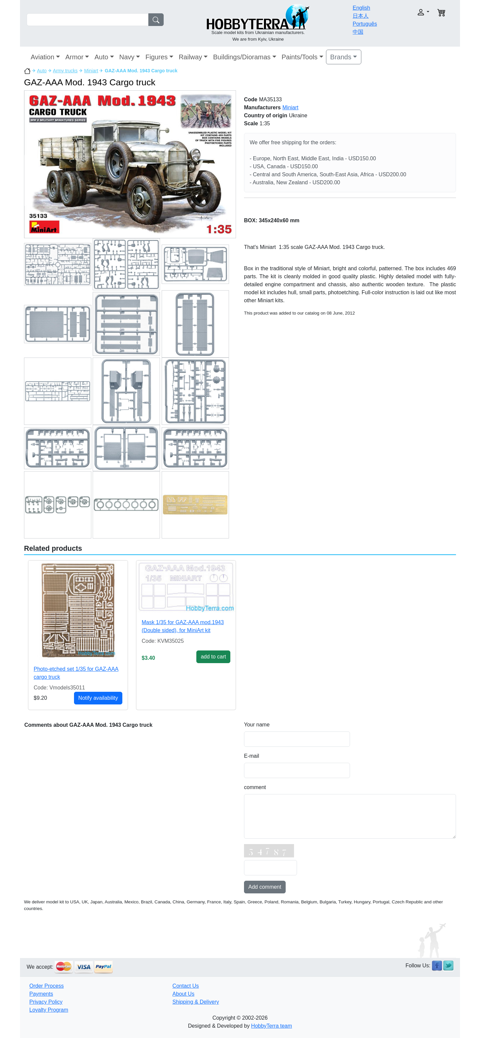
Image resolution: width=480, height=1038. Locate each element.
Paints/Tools (300, 57)
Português (365, 24)
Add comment (264, 887)
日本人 (361, 16)
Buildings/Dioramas (241, 57)
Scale (251, 123)
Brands (340, 57)
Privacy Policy (46, 1002)
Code (250, 99)
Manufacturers (262, 107)
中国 (358, 32)
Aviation (42, 57)
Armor (74, 57)
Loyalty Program (48, 1010)
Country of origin (265, 115)
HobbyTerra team (271, 1026)
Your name (257, 724)
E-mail (251, 756)
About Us (183, 994)
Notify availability (98, 698)
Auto (101, 57)
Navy (127, 57)
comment (255, 787)
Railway (190, 57)
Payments (41, 994)
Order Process (46, 986)
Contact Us (185, 986)
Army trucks (65, 70)
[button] (409, 12)
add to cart (213, 656)
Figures (156, 57)
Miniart (91, 70)
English (361, 8)
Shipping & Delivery (195, 1002)
